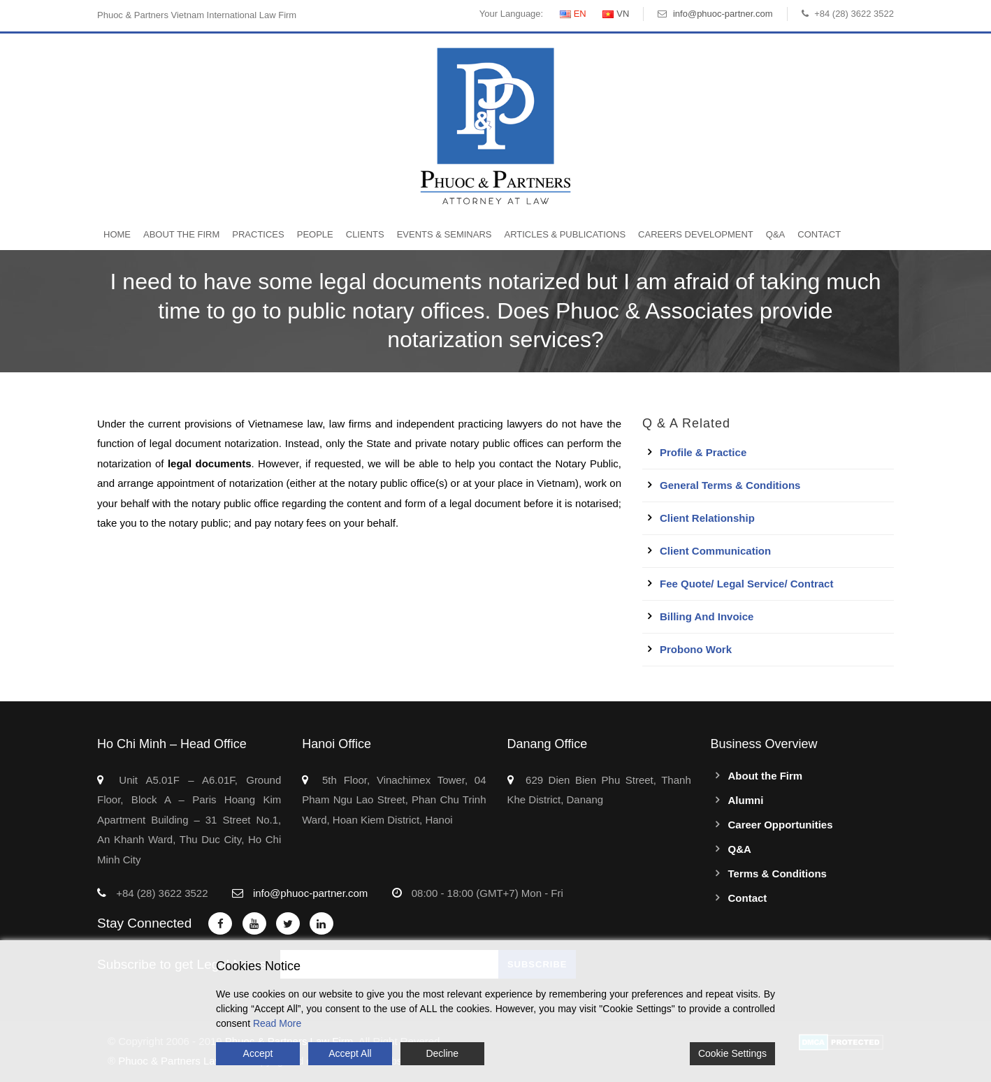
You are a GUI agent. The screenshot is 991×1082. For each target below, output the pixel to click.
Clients (365, 234)
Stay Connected (144, 923)
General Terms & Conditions (730, 485)
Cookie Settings (732, 1053)
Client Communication (715, 551)
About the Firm (181, 234)
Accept (258, 1053)
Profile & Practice (703, 452)
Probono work (696, 649)
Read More (277, 1023)
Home (117, 234)
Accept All (349, 1053)
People (315, 234)
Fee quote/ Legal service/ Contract (746, 584)
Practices (258, 234)
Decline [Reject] (442, 1053)
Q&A (775, 234)
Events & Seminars (444, 234)
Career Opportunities (780, 825)
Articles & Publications (564, 234)
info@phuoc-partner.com (723, 13)
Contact (819, 234)
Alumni (746, 800)
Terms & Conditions (777, 873)
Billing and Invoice (706, 616)
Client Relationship (707, 518)
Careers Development (695, 234)
